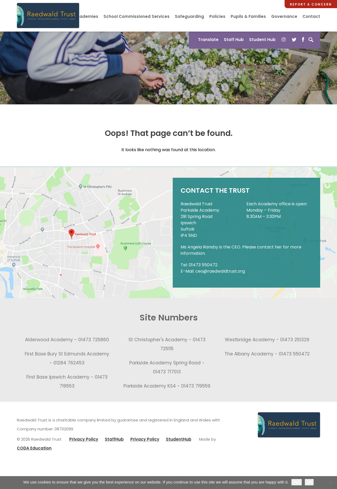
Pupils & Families (248, 16)
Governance (284, 16)
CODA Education (34, 448)
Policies (217, 16)
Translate (208, 39)
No (309, 482)
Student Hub (262, 39)
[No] (330, 482)
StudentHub (178, 439)
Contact (311, 16)
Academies (86, 16)
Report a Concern (311, 4)
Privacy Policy (83, 439)
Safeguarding (189, 16)
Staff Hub (234, 39)
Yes (296, 482)
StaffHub (114, 439)
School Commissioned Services (136, 16)
